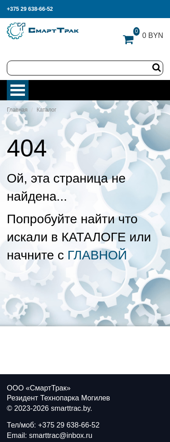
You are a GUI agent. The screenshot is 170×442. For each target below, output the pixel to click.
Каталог (47, 110)
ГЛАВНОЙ (97, 255)
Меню (18, 90)
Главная (17, 110)
